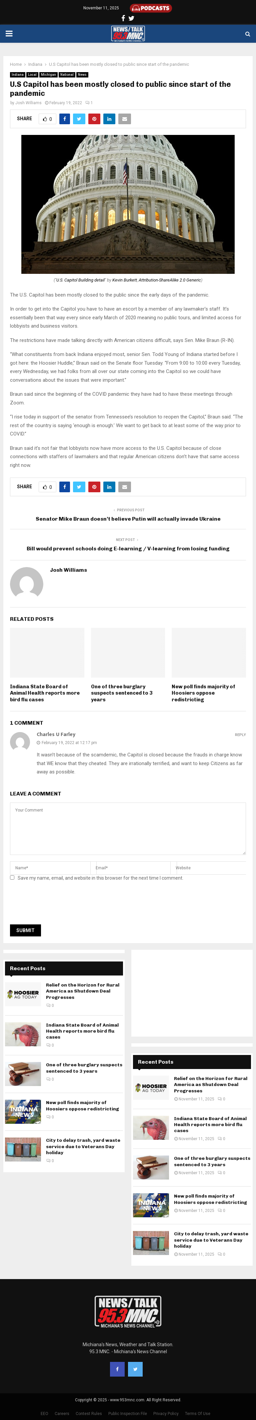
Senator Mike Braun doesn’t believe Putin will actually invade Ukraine (128, 519)
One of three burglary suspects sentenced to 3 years (121, 693)
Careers (62, 1413)
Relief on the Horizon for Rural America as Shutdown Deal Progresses (82, 991)
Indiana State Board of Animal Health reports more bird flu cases (45, 693)
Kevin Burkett (124, 280)
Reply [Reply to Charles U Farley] (240, 735)
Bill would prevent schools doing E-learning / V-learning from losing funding (128, 548)
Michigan (48, 74)
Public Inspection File (127, 1413)
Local (32, 74)
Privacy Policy (166, 1413)
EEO (44, 1413)
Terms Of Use (197, 1413)
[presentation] (60, 905)
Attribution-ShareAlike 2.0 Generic (170, 280)
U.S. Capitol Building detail (80, 280)
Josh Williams (28, 103)
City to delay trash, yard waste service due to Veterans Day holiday (83, 1146)
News (82, 74)
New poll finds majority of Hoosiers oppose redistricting (203, 693)
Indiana (18, 74)
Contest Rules (89, 1413)
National (67, 74)
